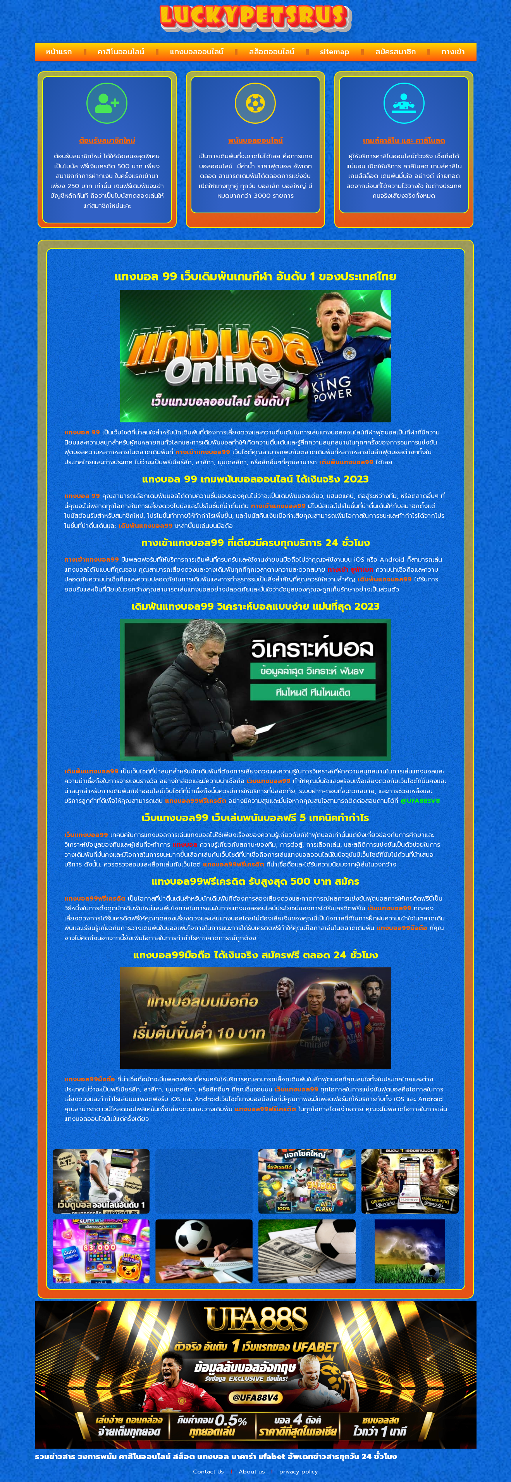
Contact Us (203, 1472)
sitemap (334, 51)
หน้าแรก (59, 51)
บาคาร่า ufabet (258, 1456)
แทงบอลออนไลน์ (197, 51)
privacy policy (305, 1472)
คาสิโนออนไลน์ (121, 51)
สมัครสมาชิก (395, 51)
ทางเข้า (453, 51)
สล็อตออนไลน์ (271, 51)
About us (252, 1472)
